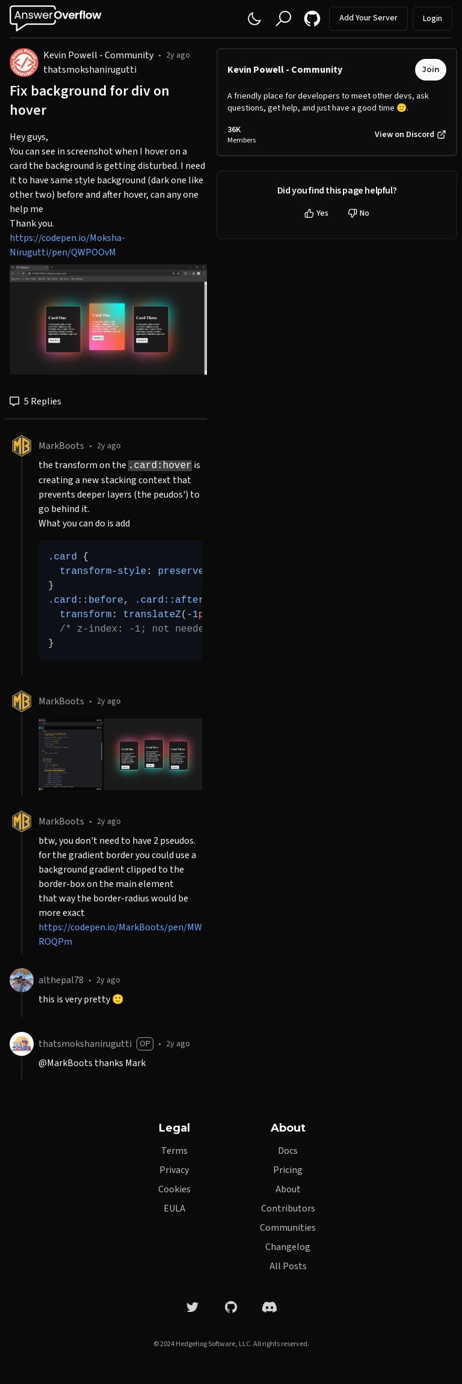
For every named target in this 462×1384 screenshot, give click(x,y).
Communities (288, 1227)
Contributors (288, 1208)
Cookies (174, 1189)
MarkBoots (61, 446)
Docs (288, 1150)
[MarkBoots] (22, 446)
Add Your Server (368, 18)
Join (430, 69)
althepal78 (61, 980)
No (358, 213)
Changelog (287, 1247)
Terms (174, 1150)
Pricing (288, 1170)
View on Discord (410, 135)
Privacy (174, 1170)
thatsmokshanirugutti (90, 69)
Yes (316, 213)
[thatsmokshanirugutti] (22, 1044)
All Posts (288, 1266)
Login (432, 19)
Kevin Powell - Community (98, 55)
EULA (174, 1208)
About (288, 1189)
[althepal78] (22, 980)
